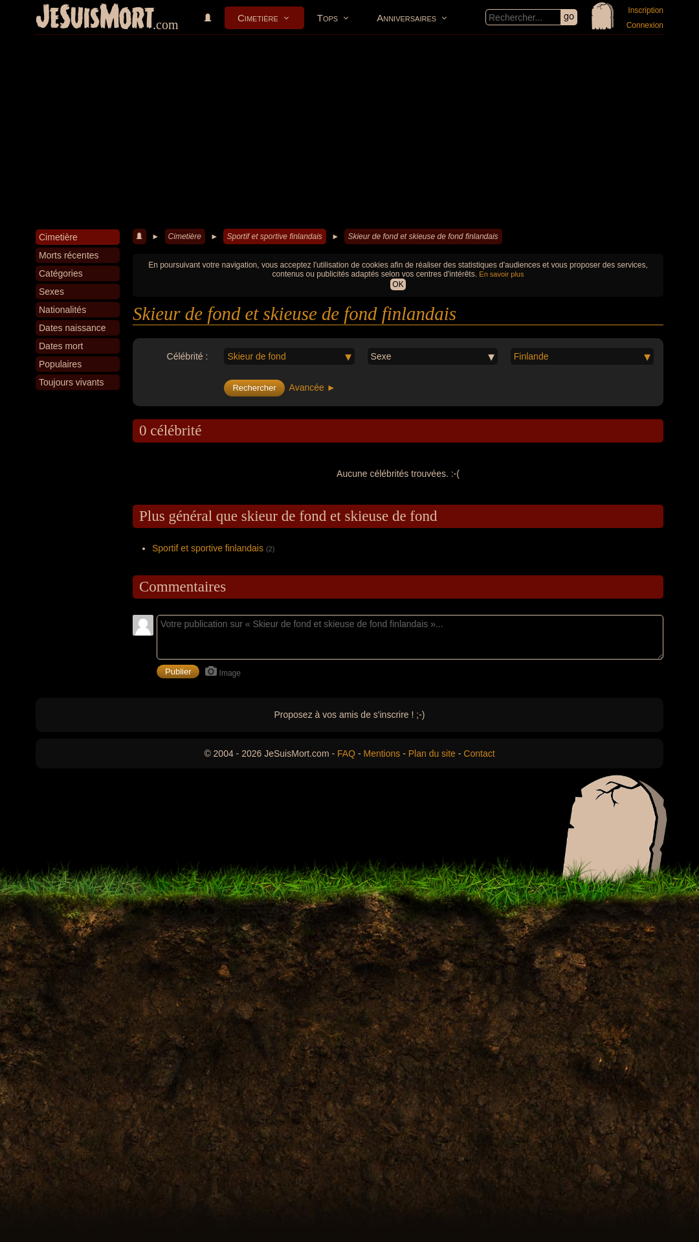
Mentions (381, 753)
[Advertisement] (349, 132)
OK (397, 284)
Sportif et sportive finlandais (274, 236)
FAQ (346, 753)
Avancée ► (312, 387)
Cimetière (258, 17)
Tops (327, 17)
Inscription (645, 10)
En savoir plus (501, 274)
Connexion (645, 25)
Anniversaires (406, 17)
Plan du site (432, 753)
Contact (478, 753)
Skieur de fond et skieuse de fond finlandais (423, 236)
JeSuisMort (95, 18)
